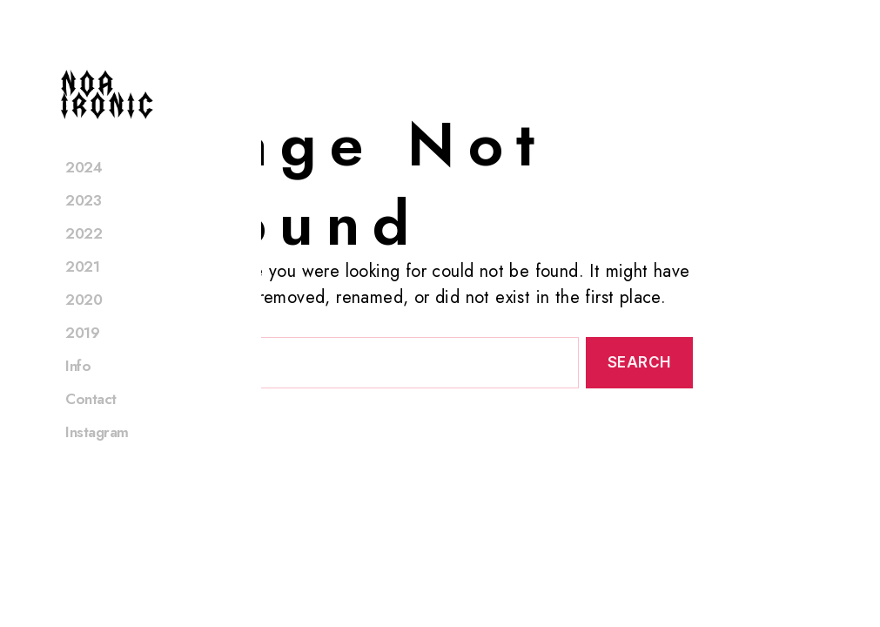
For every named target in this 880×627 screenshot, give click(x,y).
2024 (83, 189)
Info (78, 388)
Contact (91, 421)
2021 (82, 289)
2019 (82, 355)
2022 (83, 256)
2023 (83, 222)
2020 (83, 322)
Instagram (97, 454)
